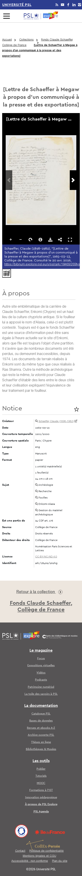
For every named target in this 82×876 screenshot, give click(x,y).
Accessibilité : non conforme (29, 861)
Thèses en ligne (41, 742)
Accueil (7, 40)
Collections (26, 40)
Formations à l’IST (41, 790)
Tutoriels (41, 776)
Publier (41, 769)
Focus (41, 658)
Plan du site (59, 861)
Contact (20, 851)
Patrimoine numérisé (41, 687)
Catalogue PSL (41, 713)
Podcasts (41, 679)
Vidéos (41, 672)
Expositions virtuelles (41, 665)
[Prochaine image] (73, 180)
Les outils (41, 761)
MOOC (41, 783)
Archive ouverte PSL (41, 735)
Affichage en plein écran (70, 239)
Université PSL (16, 5)
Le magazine (41, 651)
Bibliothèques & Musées (41, 749)
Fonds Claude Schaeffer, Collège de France (37, 43)
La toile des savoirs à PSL (41, 694)
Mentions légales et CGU (39, 856)
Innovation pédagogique (41, 797)
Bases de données (41, 720)
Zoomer (11, 239)
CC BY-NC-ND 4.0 (46, 556)
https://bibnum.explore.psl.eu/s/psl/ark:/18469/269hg (42, 264)
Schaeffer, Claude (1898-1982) (56, 421)
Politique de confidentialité (46, 851)
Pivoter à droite (30, 239)
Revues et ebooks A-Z (41, 728)
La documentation (41, 706)
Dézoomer (20, 239)
